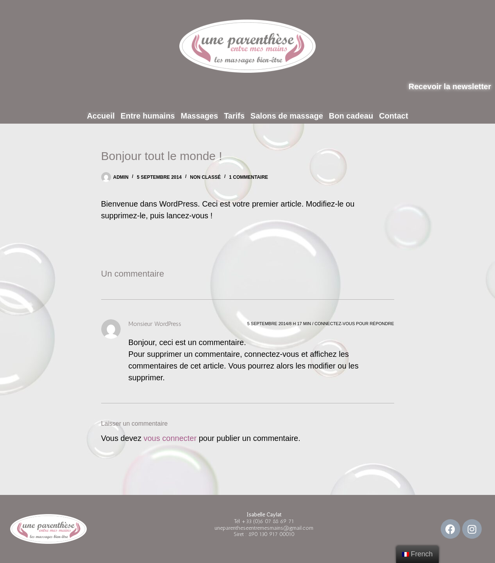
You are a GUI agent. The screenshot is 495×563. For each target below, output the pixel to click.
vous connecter (170, 438)
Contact (385, 116)
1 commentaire (248, 177)
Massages (201, 116)
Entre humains (152, 116)
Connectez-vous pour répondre (354, 323)
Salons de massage (284, 116)
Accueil (109, 116)
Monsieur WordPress (155, 323)
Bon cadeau (345, 116)
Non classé (205, 177)
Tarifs (234, 116)
